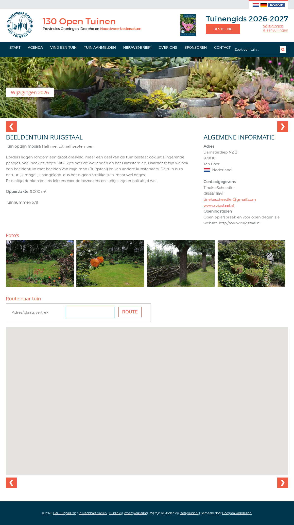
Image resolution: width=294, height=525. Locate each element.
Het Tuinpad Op (64, 513)
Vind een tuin (63, 47)
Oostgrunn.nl (189, 513)
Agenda (35, 47)
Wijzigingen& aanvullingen (275, 28)
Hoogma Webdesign (237, 513)
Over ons (168, 47)
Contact (222, 47)
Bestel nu (223, 29)
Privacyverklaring (136, 513)
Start (15, 47)
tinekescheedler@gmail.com (230, 199)
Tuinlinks (115, 513)
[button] (147, 396)
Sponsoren (196, 47)
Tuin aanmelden (100, 47)
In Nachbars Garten (93, 513)
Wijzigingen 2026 (30, 92)
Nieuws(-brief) (137, 47)
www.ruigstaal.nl (219, 205)
